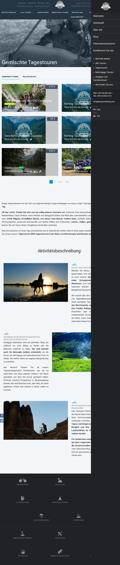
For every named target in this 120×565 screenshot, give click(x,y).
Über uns (21, 4)
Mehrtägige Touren (60, 17)
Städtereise (11, 172)
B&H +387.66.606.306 (86, 5)
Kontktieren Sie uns (41, 8)
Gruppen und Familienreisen (77, 19)
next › (60, 186)
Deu (113, 6)
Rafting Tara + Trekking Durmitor (84, 108)
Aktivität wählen (8, 17)
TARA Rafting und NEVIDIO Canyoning (27, 105)
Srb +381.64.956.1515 (103, 5)
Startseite (12, 4)
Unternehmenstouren (40, 4)
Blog (28, 4)
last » (67, 186)
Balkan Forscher (74, 172)
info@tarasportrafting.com (82, 7)
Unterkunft (94, 17)
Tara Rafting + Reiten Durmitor (23, 140)
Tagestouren (43, 17)
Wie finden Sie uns (111, 17)
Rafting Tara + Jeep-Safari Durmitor (86, 140)
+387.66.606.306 (94, 538)
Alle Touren (26, 17)
